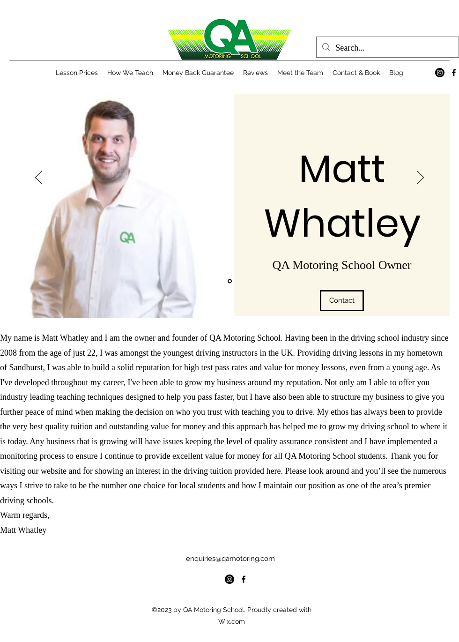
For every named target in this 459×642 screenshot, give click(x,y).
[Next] (420, 178)
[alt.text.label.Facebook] (454, 72)
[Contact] (342, 300)
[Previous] (38, 178)
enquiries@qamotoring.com (230, 558)
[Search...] (387, 48)
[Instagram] (439, 72)
